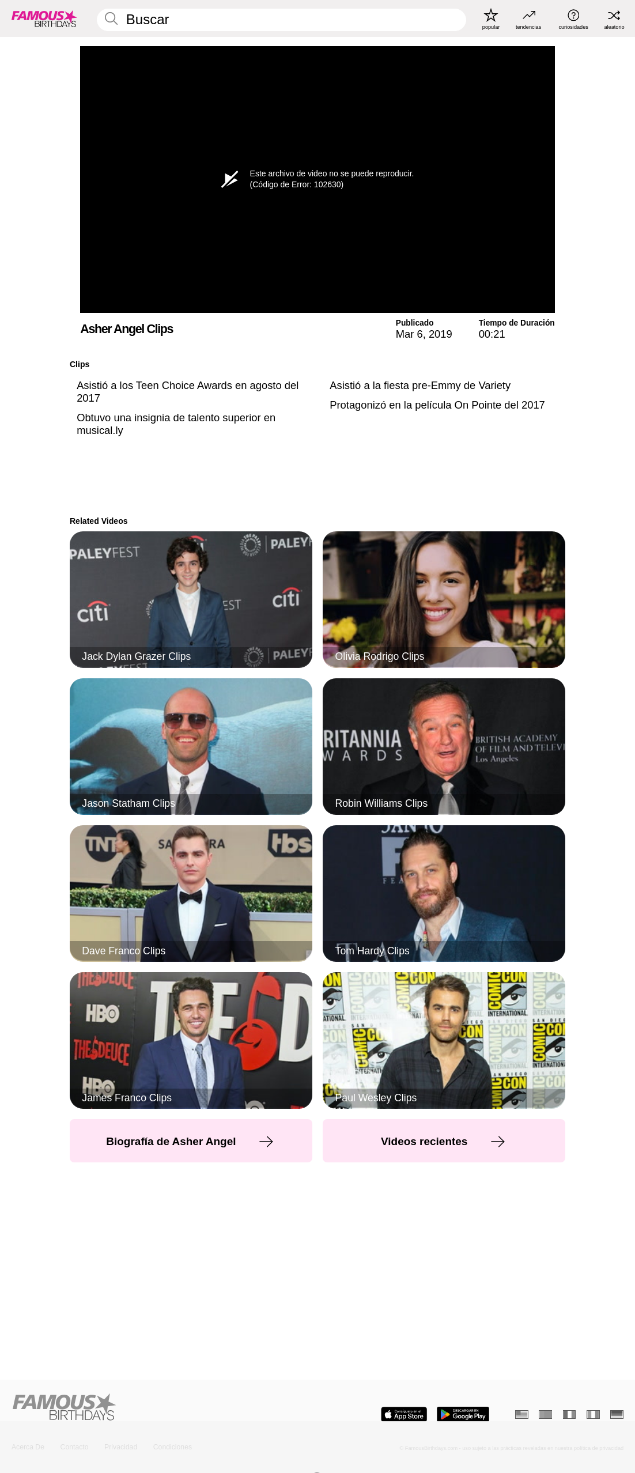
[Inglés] (521, 1414)
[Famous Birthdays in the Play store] (463, 1414)
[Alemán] (616, 1414)
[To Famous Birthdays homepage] (44, 18)
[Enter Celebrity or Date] (281, 20)
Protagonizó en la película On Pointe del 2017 (437, 405)
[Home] (162, 1407)
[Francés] (569, 1414)
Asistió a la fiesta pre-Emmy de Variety (420, 385)
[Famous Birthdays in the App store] (404, 1414)
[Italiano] (593, 1414)
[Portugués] (545, 1414)
